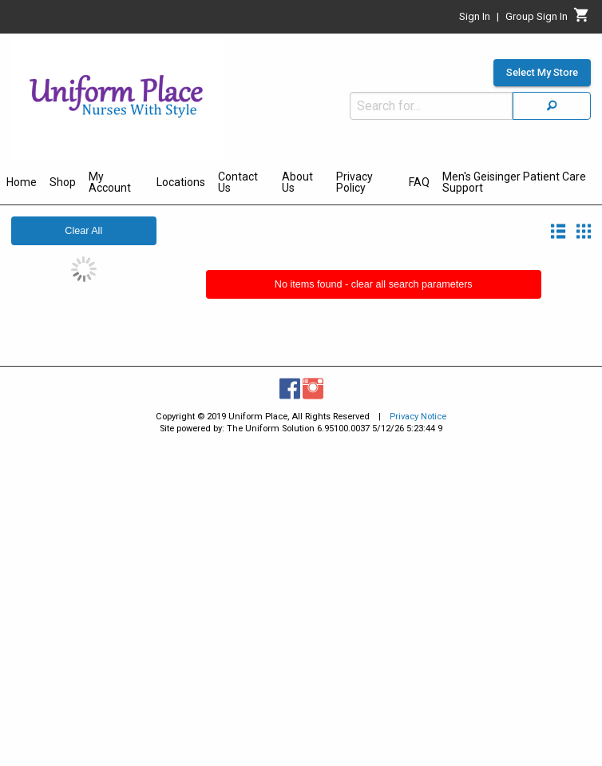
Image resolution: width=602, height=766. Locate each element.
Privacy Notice (418, 416)
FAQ (419, 182)
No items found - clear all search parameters (374, 284)
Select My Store (542, 72)
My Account (110, 182)
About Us (297, 182)
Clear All (83, 230)
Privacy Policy (354, 182)
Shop (63, 182)
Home (21, 182)
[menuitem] (21, 184)
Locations (180, 182)
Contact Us (238, 182)
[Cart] (581, 19)
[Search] (552, 106)
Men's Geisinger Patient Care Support (514, 182)
